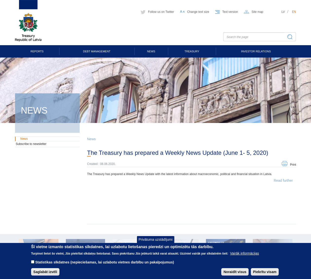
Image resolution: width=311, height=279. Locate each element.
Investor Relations (256, 51)
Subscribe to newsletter (31, 144)
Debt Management (96, 51)
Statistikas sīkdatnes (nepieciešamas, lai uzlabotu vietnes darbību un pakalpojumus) (104, 266)
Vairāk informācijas (244, 257)
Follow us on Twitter (161, 12)
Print (293, 164)
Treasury (191, 51)
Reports (37, 51)
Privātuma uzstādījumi (156, 243)
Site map (257, 12)
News (151, 51)
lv (283, 12)
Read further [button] (283, 180)
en (294, 12)
